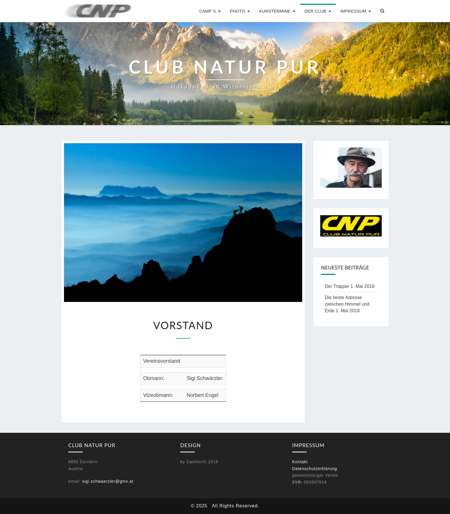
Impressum (353, 11)
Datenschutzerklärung (314, 468)
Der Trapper (337, 286)
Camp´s (207, 11)
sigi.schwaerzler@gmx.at (107, 481)
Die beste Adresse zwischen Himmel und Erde (347, 304)
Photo (237, 11)
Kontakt (300, 461)
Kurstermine (274, 11)
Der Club (315, 11)
